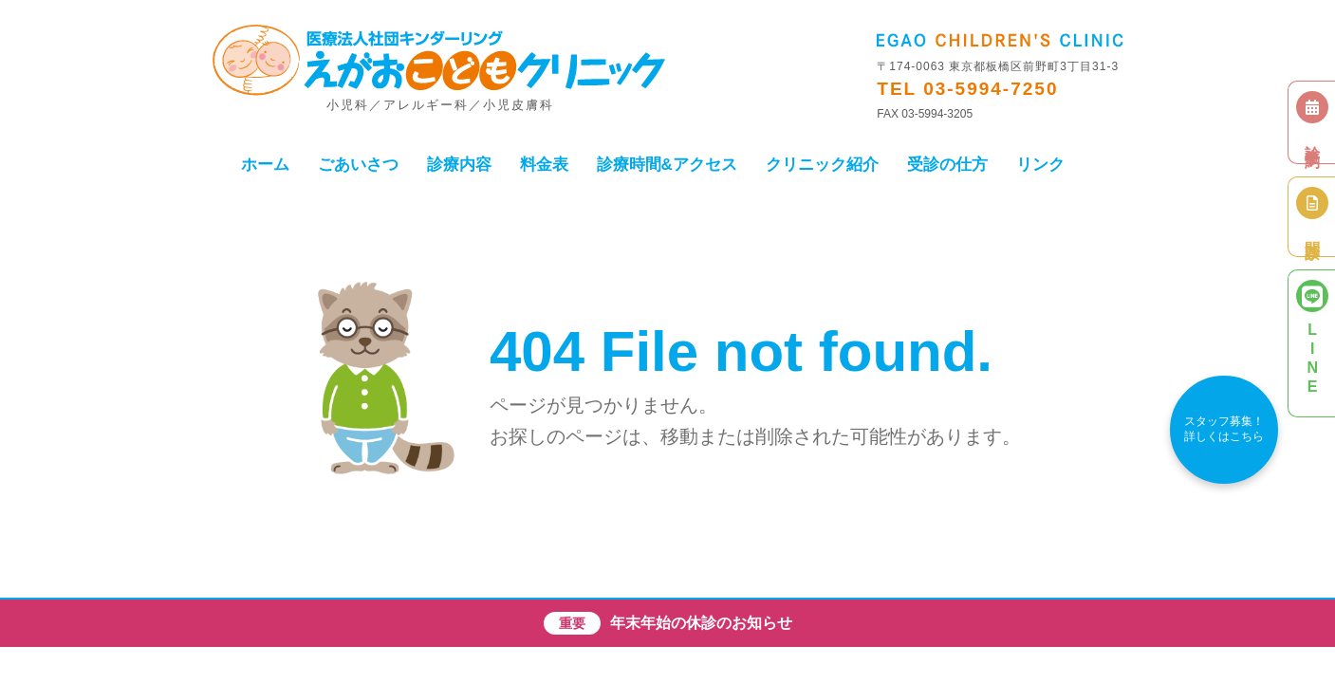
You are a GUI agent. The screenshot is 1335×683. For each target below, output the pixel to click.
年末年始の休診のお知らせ (701, 623)
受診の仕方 (947, 165)
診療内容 (459, 165)
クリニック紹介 (822, 165)
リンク (1040, 165)
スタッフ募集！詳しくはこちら (1224, 429)
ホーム (265, 165)
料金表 (544, 165)
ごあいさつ (358, 165)
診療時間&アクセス (667, 165)
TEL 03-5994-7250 (967, 89)
